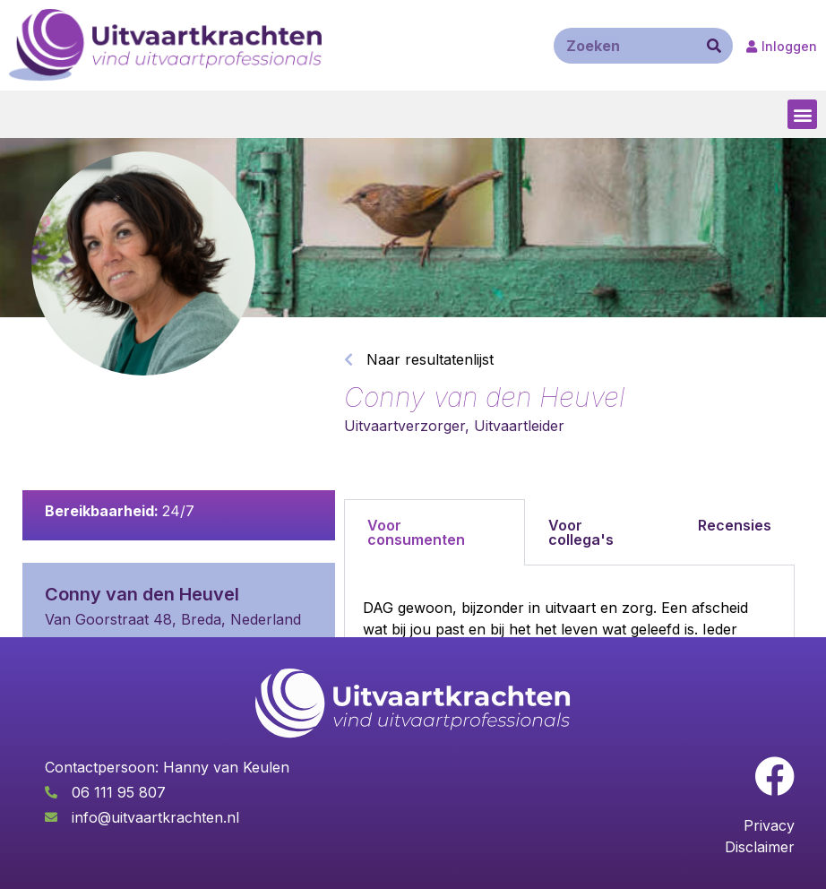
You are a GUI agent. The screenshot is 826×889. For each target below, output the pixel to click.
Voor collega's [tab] (581, 532)
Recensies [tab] (734, 525)
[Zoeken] (714, 46)
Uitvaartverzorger (404, 426)
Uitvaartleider (519, 426)
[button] (802, 114)
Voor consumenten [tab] (416, 532)
